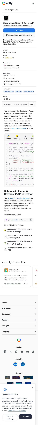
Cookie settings (10, 417)
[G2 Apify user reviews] (10, 384)
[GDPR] (15, 364)
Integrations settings (18, 128)
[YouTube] (22, 351)
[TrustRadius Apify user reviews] (19, 384)
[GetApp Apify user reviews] (7, 377)
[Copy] (17, 26)
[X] (10, 351)
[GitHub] (16, 351)
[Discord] (27, 351)
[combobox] (19, 35)
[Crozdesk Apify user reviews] (28, 384)
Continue (25, 416)
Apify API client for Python (18, 198)
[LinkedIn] (4, 351)
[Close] (32, 387)
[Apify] (7, 3)
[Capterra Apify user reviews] (28, 377)
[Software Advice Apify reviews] (16, 377)
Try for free (19, 30)
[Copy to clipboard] (30, 144)
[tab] (7, 104)
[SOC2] (22, 364)
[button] (19, 302)
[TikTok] (33, 351)
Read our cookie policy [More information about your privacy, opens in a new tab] (17, 411)
